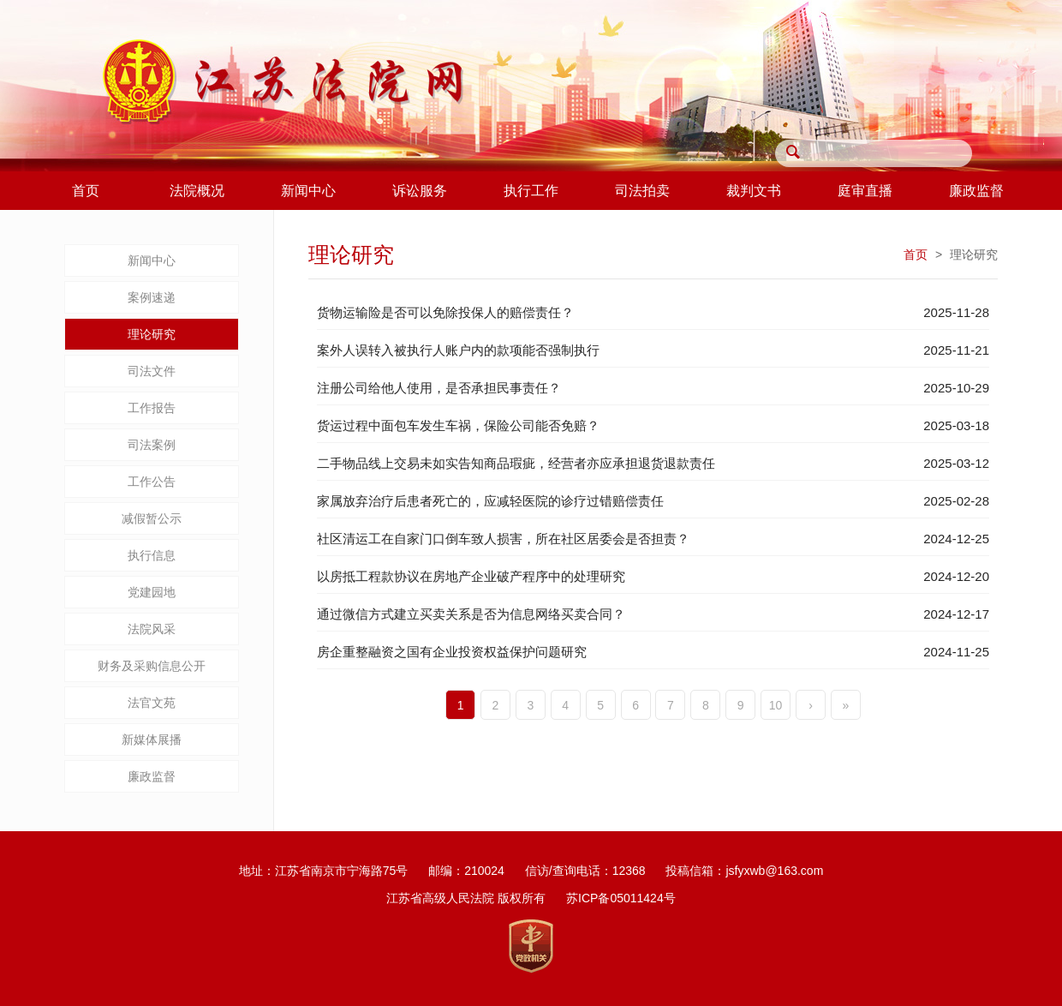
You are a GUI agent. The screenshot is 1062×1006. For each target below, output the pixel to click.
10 (776, 705)
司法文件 (152, 371)
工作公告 (152, 481)
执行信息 (152, 555)
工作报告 (152, 408)
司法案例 (152, 445)
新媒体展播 (152, 739)
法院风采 (152, 629)
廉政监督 (152, 776)
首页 (916, 254)
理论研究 (152, 334)
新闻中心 (152, 260)
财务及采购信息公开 (152, 666)
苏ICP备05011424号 (621, 898)
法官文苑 (152, 703)
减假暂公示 (152, 518)
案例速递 (152, 297)
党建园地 (152, 592)
